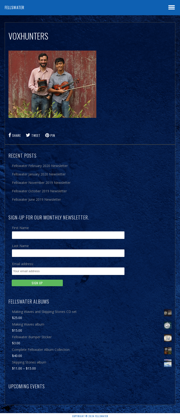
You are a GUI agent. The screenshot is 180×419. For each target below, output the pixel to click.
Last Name (20, 246)
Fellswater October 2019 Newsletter (39, 191)
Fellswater (14, 7)
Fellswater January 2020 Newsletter (39, 174)
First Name (20, 228)
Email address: (23, 264)
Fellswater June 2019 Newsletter (36, 199)
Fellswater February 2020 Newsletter (40, 165)
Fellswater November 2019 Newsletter (41, 182)
